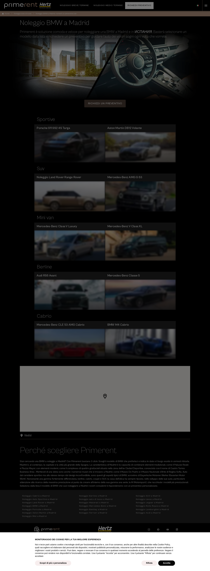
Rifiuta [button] (149, 563)
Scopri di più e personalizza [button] (53, 563)
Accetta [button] (166, 563)
